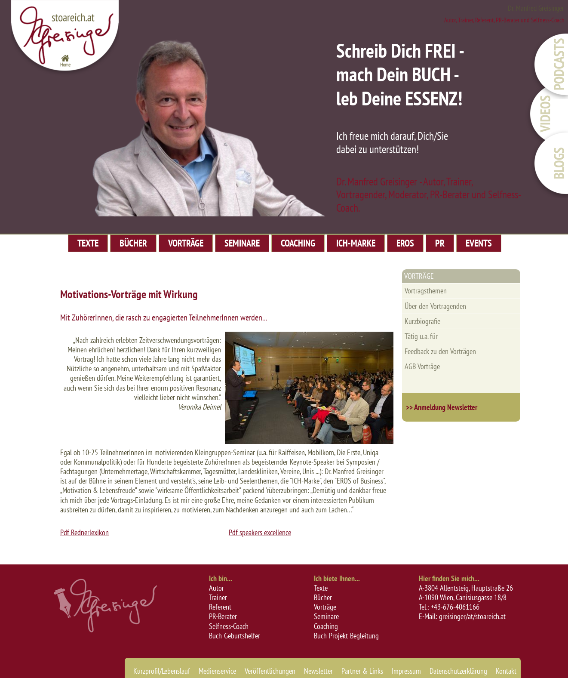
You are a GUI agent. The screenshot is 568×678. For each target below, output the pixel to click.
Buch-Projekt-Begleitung (346, 636)
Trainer (218, 597)
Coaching (326, 626)
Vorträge (325, 607)
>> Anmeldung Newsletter (441, 407)
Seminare (326, 616)
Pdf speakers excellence (260, 532)
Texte (321, 588)
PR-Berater (223, 616)
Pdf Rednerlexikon (84, 532)
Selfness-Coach (229, 626)
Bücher (323, 597)
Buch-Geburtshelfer (234, 636)
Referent (220, 607)
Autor (216, 588)
